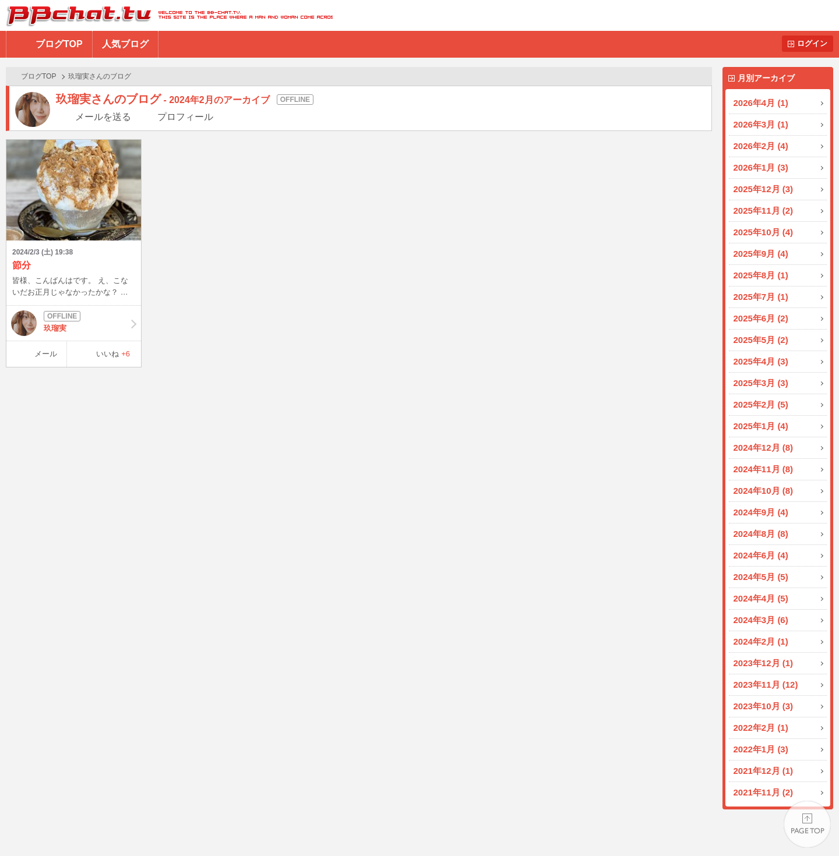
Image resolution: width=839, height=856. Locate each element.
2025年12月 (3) (764, 189)
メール (45, 353)
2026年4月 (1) (761, 103)
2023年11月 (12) (766, 684)
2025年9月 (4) (761, 254)
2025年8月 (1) (761, 275)
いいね (113, 353)
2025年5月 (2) (761, 340)
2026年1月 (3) (761, 167)
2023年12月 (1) (764, 663)
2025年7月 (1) (761, 297)
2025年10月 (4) (764, 232)
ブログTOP (59, 44)
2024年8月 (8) (761, 534)
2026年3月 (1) (761, 124)
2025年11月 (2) (764, 210)
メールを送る (103, 117)
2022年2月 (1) (761, 728)
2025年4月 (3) (761, 361)
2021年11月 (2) (764, 792)
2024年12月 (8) (764, 447)
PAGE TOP (807, 824)
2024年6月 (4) (761, 555)
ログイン (812, 43)
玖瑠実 (73, 323)
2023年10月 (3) (764, 706)
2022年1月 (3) (761, 749)
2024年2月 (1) (761, 641)
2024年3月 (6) (761, 620)
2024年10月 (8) (764, 491)
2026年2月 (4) (761, 146)
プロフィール (185, 117)
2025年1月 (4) (761, 426)
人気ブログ (125, 44)
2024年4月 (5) (761, 598)
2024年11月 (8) (764, 469)
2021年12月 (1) (764, 771)
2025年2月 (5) (761, 404)
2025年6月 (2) (761, 318)
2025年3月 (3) (761, 383)
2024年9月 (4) (761, 512)
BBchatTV (166, 15)
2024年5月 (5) (761, 577)
